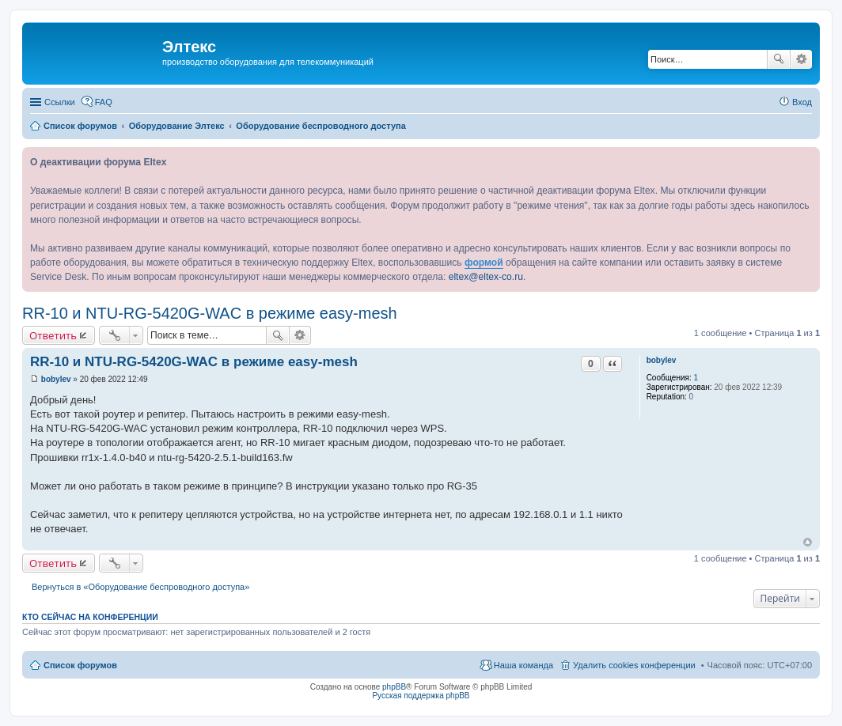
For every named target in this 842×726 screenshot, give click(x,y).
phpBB (394, 687)
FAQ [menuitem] (103, 102)
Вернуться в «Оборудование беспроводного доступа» (140, 587)
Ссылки (59, 102)
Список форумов (80, 665)
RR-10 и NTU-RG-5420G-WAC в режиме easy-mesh (209, 313)
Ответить (53, 335)
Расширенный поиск (801, 59)
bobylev (662, 360)
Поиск (779, 59)
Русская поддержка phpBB (420, 695)
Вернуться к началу (807, 542)
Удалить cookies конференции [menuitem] (634, 665)
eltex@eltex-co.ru (486, 276)
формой (484, 262)
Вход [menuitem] (802, 102)
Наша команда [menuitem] (523, 665)
